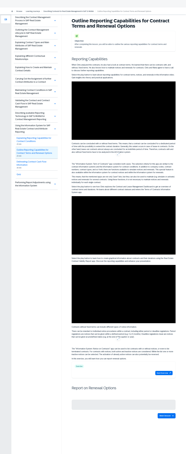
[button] (164, 373)
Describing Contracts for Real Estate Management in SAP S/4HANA (69, 11)
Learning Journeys (33, 11)
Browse (19, 11)
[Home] (12, 11)
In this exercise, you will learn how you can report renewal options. (99, 359)
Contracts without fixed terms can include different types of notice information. (104, 327)
